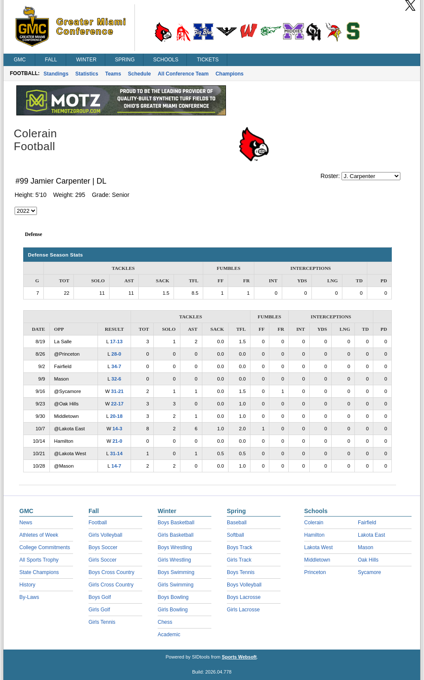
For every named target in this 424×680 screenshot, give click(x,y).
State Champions (39, 572)
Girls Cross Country (111, 585)
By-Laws (29, 597)
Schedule (139, 74)
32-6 (116, 378)
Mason (365, 547)
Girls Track (239, 560)
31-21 (117, 391)
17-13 (116, 341)
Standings (55, 74)
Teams (113, 74)
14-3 (117, 428)
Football (97, 523)
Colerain (313, 523)
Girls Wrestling (174, 560)
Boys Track (239, 547)
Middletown (317, 560)
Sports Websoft (239, 656)
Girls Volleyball (105, 535)
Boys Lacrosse (244, 597)
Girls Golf (99, 610)
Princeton (315, 572)
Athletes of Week (38, 535)
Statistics (86, 74)
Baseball (237, 523)
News (25, 523)
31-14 (116, 453)
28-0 (116, 354)
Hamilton (314, 535)
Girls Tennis (101, 622)
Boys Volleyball (244, 585)
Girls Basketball (175, 535)
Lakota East (371, 535)
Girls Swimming (175, 585)
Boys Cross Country (111, 572)
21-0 (117, 441)
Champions (230, 74)
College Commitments (44, 547)
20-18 (116, 416)
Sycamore (369, 572)
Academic (169, 635)
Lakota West (318, 547)
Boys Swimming (176, 572)
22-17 (117, 403)
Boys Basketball (176, 523)
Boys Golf (99, 597)
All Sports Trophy (38, 560)
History (27, 585)
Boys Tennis (240, 572)
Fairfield (367, 523)
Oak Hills (368, 560)
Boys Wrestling (175, 547)
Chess (165, 622)
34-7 (116, 366)
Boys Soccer (102, 547)
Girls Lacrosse (243, 610)
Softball (235, 535)
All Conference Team (183, 74)
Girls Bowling (173, 610)
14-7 (116, 465)
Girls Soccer (102, 560)
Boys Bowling (173, 597)
